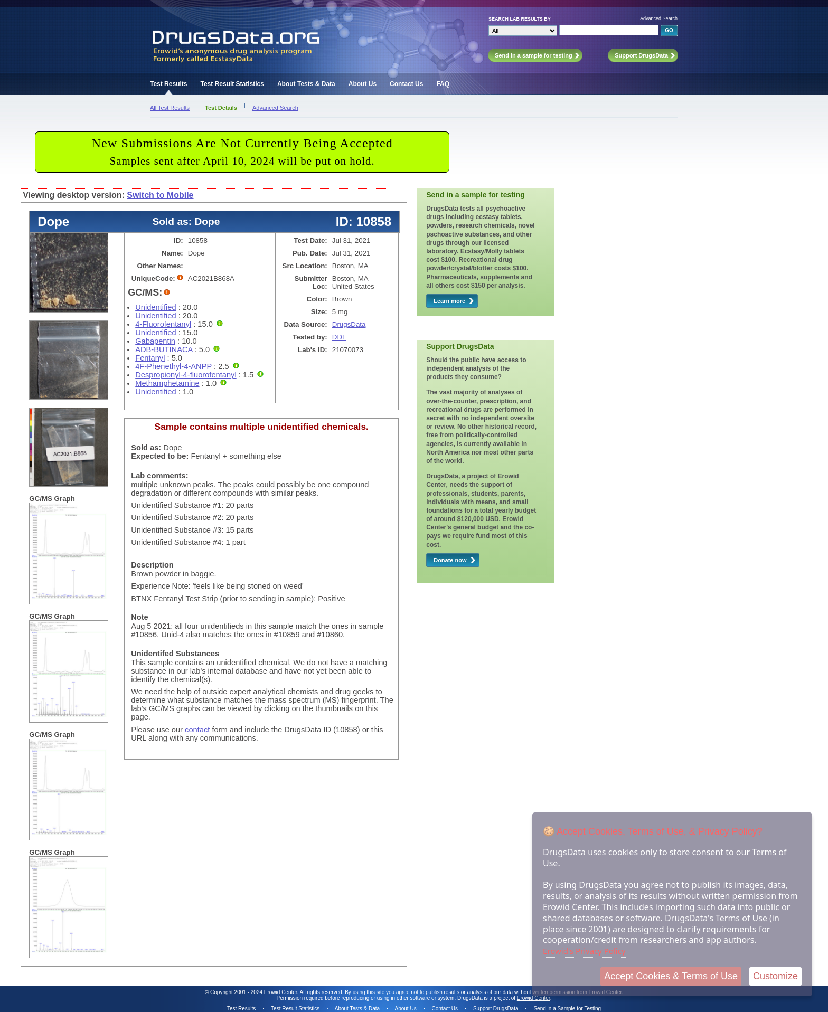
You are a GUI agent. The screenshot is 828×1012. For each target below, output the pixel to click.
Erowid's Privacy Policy (584, 950)
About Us (363, 84)
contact (197, 729)
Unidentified (155, 307)
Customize (775, 976)
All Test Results (170, 108)
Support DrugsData (496, 1008)
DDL (339, 337)
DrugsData (349, 324)
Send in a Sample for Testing (567, 1008)
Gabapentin (155, 341)
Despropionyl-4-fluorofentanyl (185, 375)
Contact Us (406, 84)
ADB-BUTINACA (163, 349)
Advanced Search (659, 18)
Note (139, 617)
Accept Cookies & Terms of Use (671, 976)
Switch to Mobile (160, 195)
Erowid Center (533, 998)
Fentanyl (150, 358)
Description (152, 565)
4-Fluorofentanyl (163, 324)
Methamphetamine (167, 383)
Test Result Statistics (232, 84)
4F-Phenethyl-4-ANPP (173, 366)
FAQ (442, 84)
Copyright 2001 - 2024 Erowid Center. (254, 992)
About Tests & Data (306, 84)
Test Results (168, 84)
